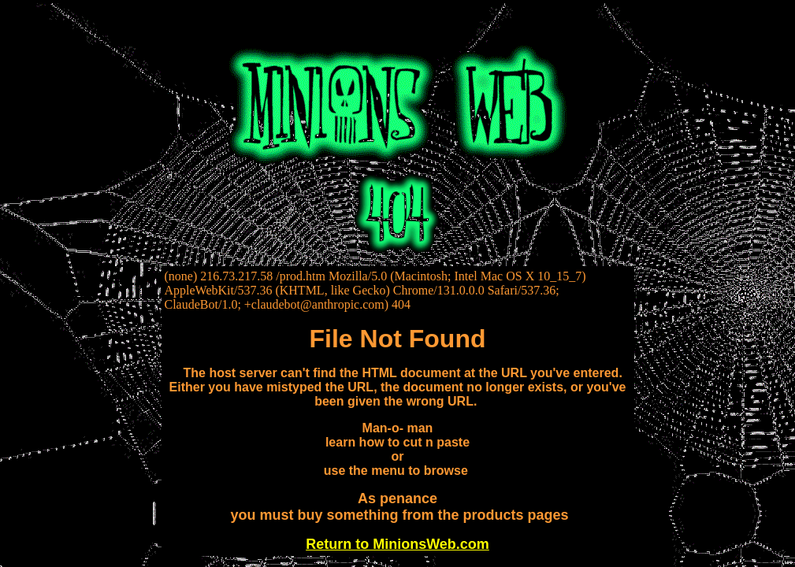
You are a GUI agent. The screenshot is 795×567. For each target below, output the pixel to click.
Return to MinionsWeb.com (397, 544)
